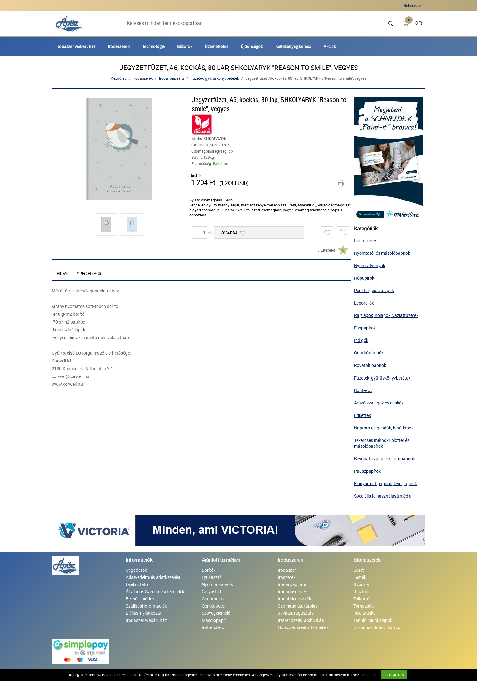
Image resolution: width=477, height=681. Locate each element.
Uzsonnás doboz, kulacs (376, 627)
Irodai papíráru (171, 78)
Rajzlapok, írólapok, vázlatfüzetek (386, 315)
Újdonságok (252, 46)
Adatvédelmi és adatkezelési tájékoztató (153, 580)
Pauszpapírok (367, 471)
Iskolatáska (364, 613)
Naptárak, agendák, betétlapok (383, 428)
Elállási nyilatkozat (144, 613)
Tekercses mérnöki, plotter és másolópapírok (381, 443)
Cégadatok (136, 570)
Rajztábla (362, 591)
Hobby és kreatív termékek (303, 627)
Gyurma (361, 584)
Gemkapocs (213, 606)
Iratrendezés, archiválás (301, 620)
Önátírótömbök (369, 353)
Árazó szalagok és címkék (379, 403)
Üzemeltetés (216, 46)
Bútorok (184, 46)
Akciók (330, 46)
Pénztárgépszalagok (374, 290)
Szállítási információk (146, 606)
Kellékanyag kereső (293, 46)
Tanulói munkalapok (372, 620)
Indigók (361, 340)
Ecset (358, 570)
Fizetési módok (140, 599)
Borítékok (363, 390)
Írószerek (286, 577)
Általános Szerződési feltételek (155, 591)
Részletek (368, 674)
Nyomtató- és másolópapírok (382, 253)
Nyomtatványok (369, 265)
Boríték (208, 570)
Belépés (410, 5)
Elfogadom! (394, 674)
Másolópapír (214, 620)
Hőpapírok (364, 278)
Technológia (153, 46)
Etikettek (362, 415)
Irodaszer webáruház (75, 46)
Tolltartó (361, 599)
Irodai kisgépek (292, 591)
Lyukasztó (212, 577)
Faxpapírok (365, 328)
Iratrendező (213, 627)
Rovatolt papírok (370, 365)
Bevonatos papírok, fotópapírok (384, 458)
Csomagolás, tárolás (298, 606)
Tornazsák (363, 606)
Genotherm (213, 599)
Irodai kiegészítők (294, 599)
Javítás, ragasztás (296, 613)
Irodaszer (287, 570)
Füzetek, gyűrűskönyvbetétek (215, 78)
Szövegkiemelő (216, 613)
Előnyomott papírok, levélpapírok (385, 483)
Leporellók (364, 303)
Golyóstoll (211, 591)
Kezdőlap (119, 78)
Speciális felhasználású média (383, 496)
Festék (359, 577)
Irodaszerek (119, 46)
